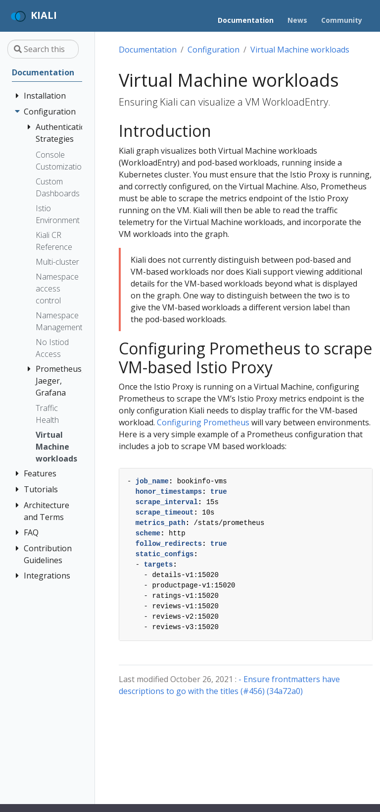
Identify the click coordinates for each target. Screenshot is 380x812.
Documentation (148, 49)
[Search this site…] (43, 49)
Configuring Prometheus (203, 422)
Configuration (213, 49)
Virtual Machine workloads (299, 49)
